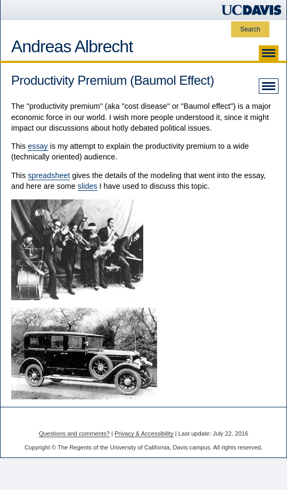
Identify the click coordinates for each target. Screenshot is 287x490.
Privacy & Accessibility (144, 433)
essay (38, 146)
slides (87, 186)
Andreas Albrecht (72, 46)
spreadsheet (49, 175)
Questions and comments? (74, 433)
